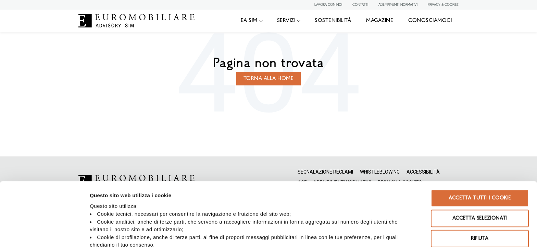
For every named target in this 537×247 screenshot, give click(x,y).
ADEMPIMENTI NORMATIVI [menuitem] (397, 5)
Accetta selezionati (479, 154)
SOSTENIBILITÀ (333, 20)
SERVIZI (286, 20)
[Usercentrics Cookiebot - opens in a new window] (44, 233)
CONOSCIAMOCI (430, 20)
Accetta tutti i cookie (480, 134)
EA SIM (249, 20)
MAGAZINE (379, 20)
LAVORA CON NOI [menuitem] (328, 5)
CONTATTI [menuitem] (360, 5)
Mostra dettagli (262, 233)
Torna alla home (268, 78)
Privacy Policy (205, 189)
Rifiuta (479, 175)
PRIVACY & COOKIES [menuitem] (443, 5)
